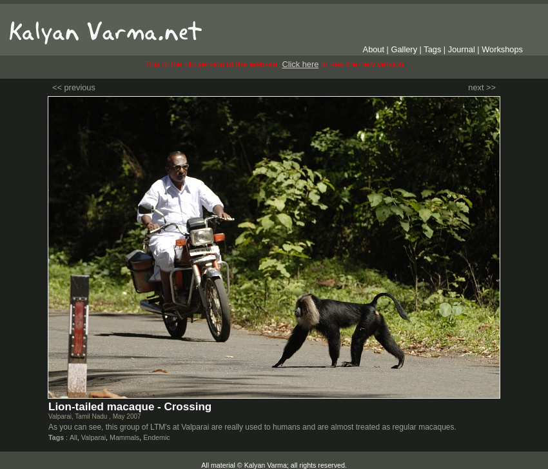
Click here (300, 64)
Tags (432, 49)
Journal (461, 49)
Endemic (156, 437)
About (373, 49)
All (73, 437)
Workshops (502, 49)
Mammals (124, 437)
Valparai (93, 437)
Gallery (404, 49)
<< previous (73, 87)
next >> (482, 87)
